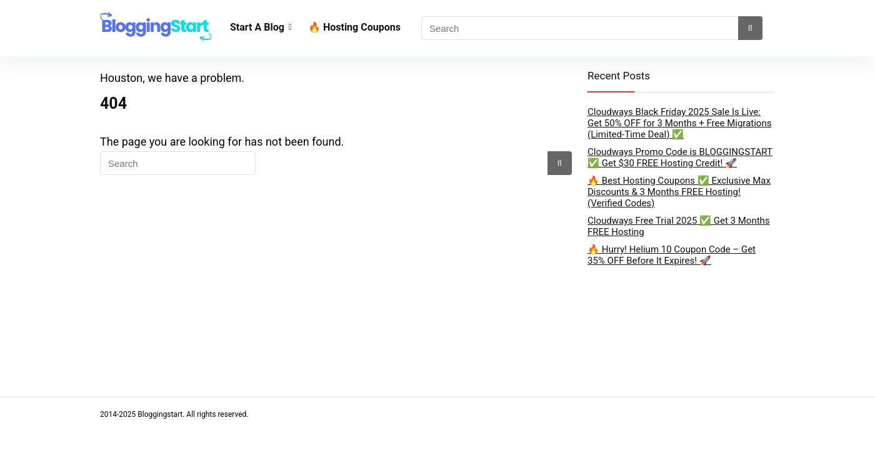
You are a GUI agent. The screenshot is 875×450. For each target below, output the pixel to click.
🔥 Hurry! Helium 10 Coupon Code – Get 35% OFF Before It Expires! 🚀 (672, 255)
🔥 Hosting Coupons (357, 27)
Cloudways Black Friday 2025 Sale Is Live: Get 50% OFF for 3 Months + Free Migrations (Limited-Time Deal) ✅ (679, 123)
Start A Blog (257, 27)
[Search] (748, 28)
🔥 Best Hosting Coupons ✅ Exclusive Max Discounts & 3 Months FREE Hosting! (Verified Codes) (679, 192)
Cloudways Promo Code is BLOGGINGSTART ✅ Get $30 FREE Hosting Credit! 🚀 (680, 157)
